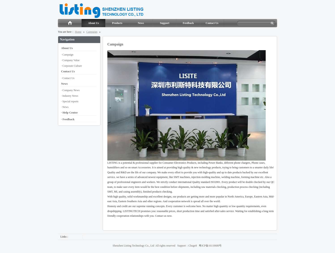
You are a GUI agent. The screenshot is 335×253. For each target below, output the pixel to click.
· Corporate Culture (71, 65)
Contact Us (212, 23)
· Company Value (70, 60)
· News (64, 107)
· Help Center (69, 112)
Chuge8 (193, 245)
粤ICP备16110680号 (210, 245)
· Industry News (69, 95)
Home (70, 23)
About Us (93, 23)
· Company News (70, 90)
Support (164, 23)
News (141, 23)
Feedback (188, 23)
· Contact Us (67, 78)
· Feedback (67, 119)
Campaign (91, 31)
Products (117, 23)
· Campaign (67, 54)
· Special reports (69, 101)
